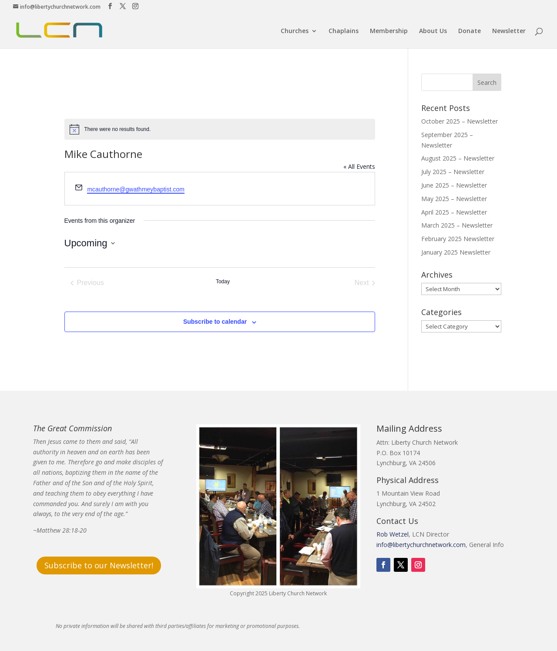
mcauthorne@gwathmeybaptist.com (136, 189)
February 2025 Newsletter (457, 239)
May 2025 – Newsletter (454, 199)
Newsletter (509, 31)
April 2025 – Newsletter (454, 212)
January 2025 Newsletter (455, 252)
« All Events (359, 166)
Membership (389, 31)
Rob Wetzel (392, 534)
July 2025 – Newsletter (452, 172)
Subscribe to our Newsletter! (98, 565)
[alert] (220, 129)
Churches (295, 31)
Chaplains (344, 31)
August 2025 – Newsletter (457, 158)
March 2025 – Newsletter (457, 225)
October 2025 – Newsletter (459, 121)
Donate (469, 31)
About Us (433, 31)
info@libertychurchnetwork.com (421, 544)
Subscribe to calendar (215, 321)
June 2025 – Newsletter (454, 185)
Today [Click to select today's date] (223, 282)
